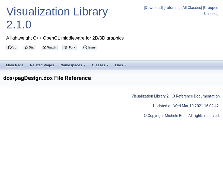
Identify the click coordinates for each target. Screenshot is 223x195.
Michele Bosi (175, 115)
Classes (100, 66)
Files (121, 66)
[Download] (153, 7)
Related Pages (42, 65)
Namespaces (73, 66)
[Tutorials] (172, 7)
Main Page (14, 65)
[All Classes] (191, 7)
